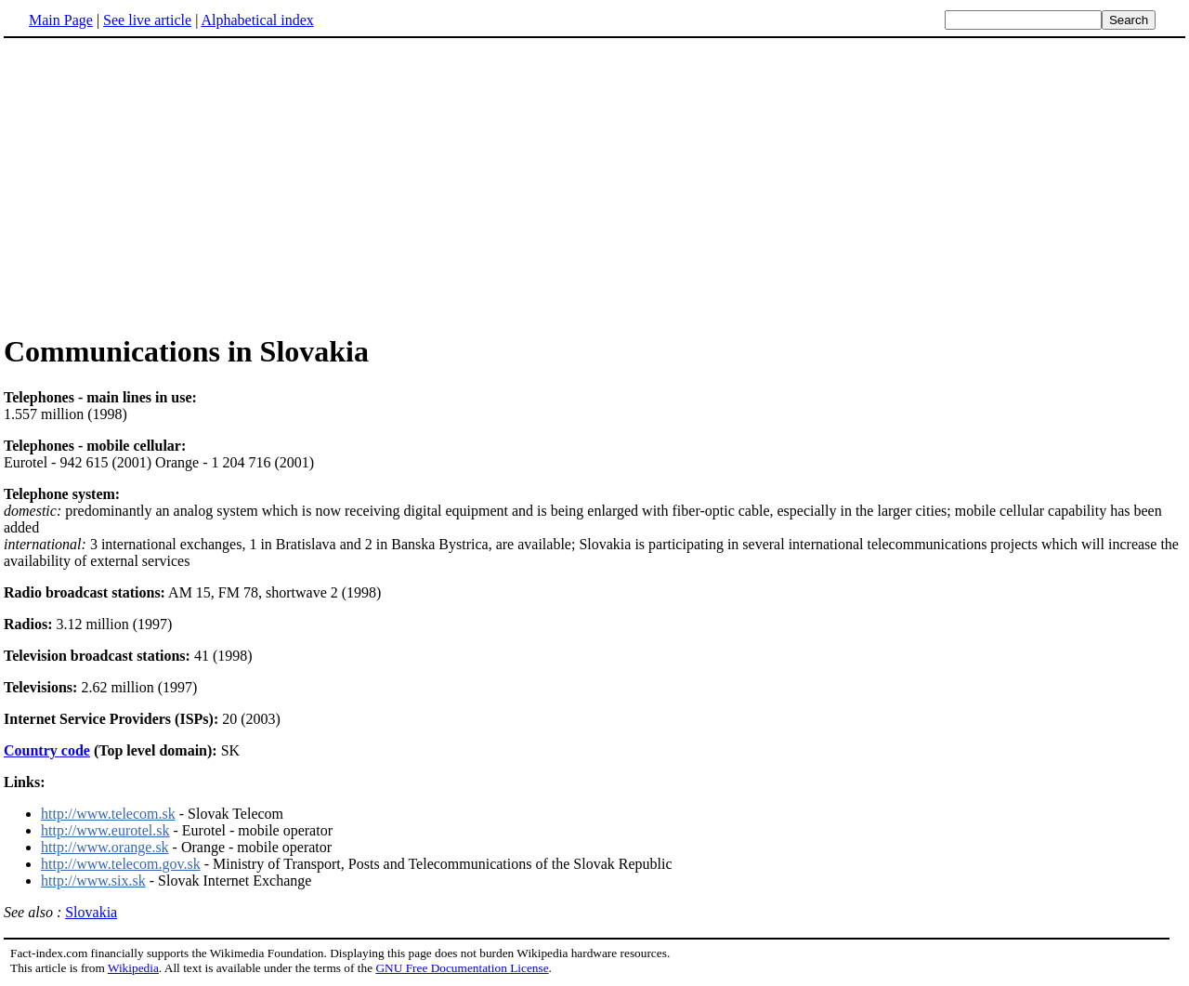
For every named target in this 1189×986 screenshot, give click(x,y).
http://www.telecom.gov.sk (121, 864)
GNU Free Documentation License (461, 968)
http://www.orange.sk (105, 847)
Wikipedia (133, 968)
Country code (47, 750)
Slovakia (91, 912)
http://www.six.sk (93, 880)
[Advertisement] (160, 185)
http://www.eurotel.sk (105, 830)
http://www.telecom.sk (108, 814)
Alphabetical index (257, 20)
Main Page (61, 20)
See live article (147, 20)
